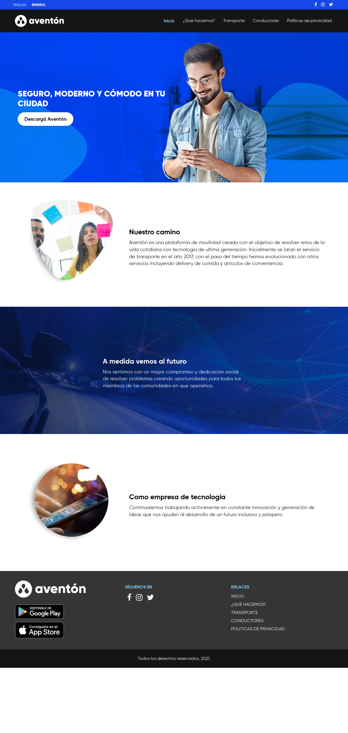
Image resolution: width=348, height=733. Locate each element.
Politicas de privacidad (309, 20)
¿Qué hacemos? (199, 20)
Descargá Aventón (45, 119)
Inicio (169, 20)
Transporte (234, 20)
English (20, 5)
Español (39, 5)
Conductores (266, 20)
